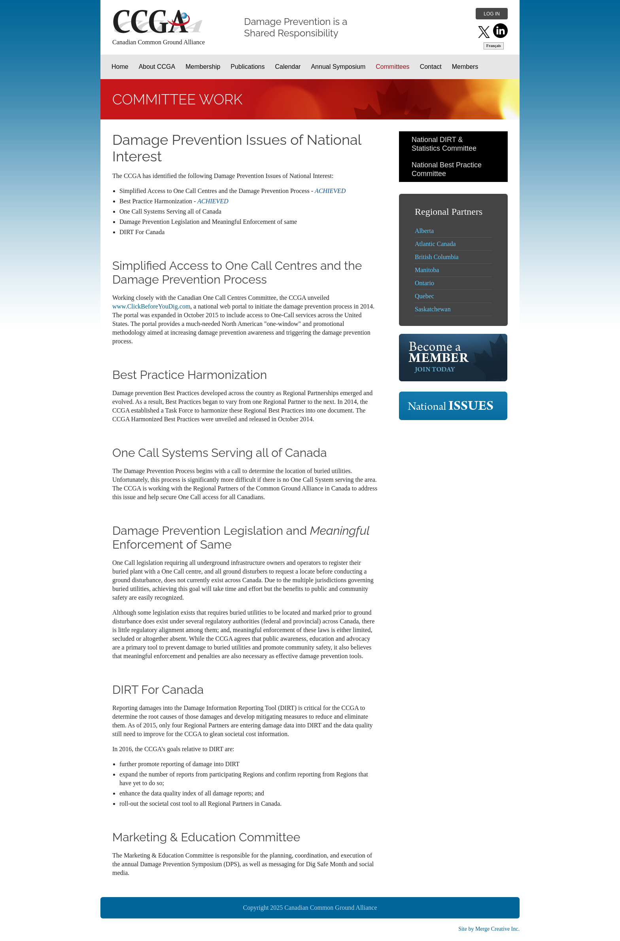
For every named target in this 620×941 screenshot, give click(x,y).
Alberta (424, 230)
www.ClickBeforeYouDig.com (151, 306)
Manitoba (427, 270)
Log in (492, 14)
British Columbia (437, 257)
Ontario (424, 283)
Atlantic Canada (435, 243)
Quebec (424, 296)
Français (493, 46)
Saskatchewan (433, 309)
